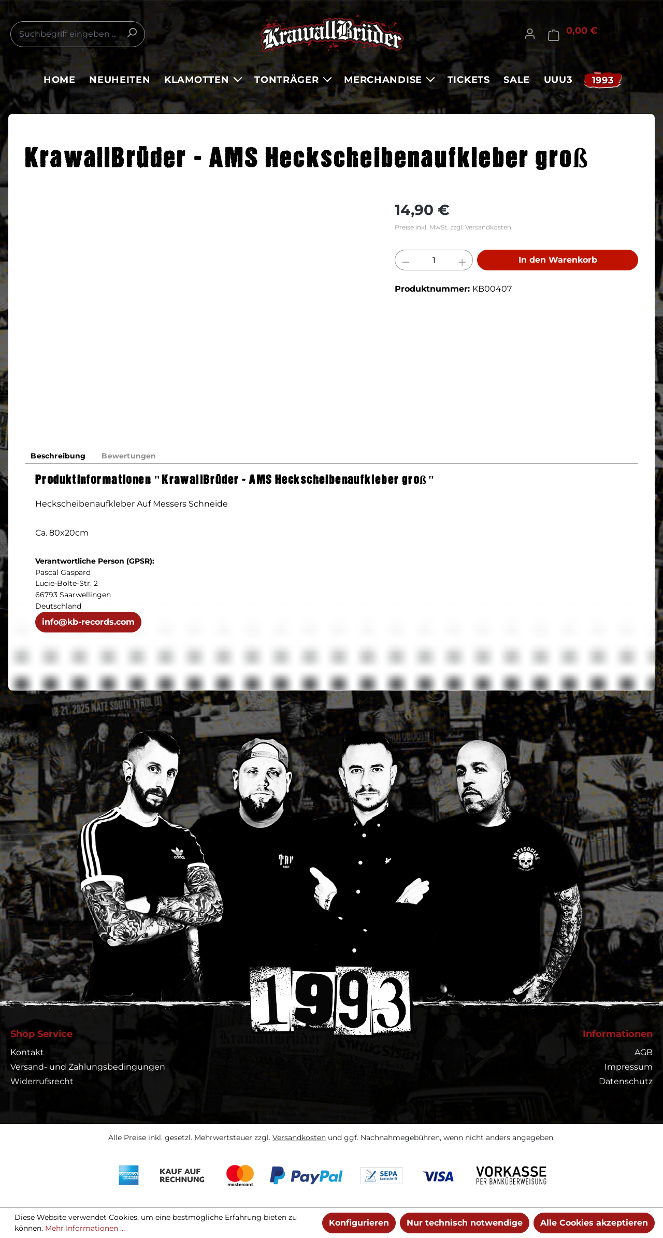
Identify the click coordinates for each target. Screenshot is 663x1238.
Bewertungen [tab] (132, 456)
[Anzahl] (434, 260)
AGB (644, 1052)
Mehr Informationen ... (85, 1228)
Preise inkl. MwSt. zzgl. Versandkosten (453, 227)
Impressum (628, 1067)
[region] (199, 310)
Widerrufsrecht (42, 1081)
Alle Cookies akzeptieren (594, 1223)
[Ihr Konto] (530, 34)
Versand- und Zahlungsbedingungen (87, 1067)
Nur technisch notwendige (465, 1223)
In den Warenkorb (557, 260)
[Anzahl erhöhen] (462, 260)
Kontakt (27, 1052)
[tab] (59, 456)
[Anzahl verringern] (405, 260)
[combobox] (78, 34)
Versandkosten (299, 1137)
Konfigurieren (359, 1223)
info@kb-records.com (88, 623)
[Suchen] (131, 32)
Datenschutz (626, 1081)
